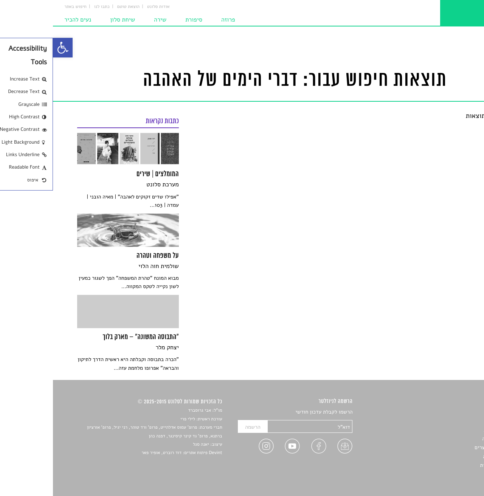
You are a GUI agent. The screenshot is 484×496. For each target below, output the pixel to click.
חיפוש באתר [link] (22, 7)
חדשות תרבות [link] (445, 430)
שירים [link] (453, 421)
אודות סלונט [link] (105, 7)
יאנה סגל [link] (148, 445)
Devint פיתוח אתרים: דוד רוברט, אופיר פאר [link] (128, 453)
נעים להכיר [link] (24, 20)
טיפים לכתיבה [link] (445, 456)
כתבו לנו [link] (49, 7)
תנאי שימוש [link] (447, 474)
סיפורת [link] (140, 20)
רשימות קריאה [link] (444, 438)
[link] (10, 47)
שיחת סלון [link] (69, 20)
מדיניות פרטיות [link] (443, 465)
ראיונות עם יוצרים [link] (441, 447)
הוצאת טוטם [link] (75, 7)
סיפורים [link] (452, 412)
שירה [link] (107, 20)
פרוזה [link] (175, 20)
